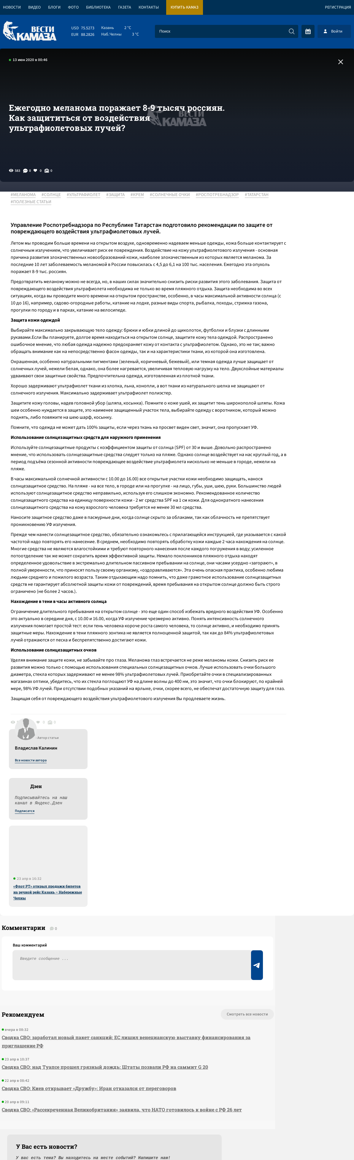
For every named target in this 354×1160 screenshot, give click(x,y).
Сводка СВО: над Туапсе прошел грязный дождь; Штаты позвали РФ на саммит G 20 (103, 977)
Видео (34, 7)
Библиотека (98, 7)
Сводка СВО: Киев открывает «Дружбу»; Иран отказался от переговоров (87, 998)
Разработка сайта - (331, 1143)
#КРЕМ (141, 195)
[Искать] (291, 31)
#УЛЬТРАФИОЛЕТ (87, 195)
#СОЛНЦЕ (55, 195)
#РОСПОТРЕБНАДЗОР (36, 202)
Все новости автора (288, 201)
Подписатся (282, 252)
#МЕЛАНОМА (27, 195)
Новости (12, 7)
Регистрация (338, 7)
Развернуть (177, 1120)
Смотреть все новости (194, 924)
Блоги (54, 7)
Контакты (149, 7)
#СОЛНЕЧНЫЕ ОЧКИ (174, 195)
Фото (73, 7)
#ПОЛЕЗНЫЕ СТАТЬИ (113, 202)
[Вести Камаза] (29, 31)
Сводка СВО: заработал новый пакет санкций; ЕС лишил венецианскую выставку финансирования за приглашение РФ (99, 951)
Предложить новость (295, 944)
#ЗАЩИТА (119, 195)
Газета (124, 7)
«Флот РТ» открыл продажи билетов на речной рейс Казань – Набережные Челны (305, 333)
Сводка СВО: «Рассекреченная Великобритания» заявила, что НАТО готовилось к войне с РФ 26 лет (108, 1023)
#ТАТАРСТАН (76, 202)
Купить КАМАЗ (185, 7)
